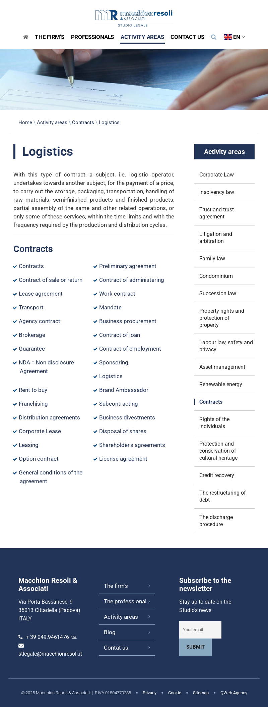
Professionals (92, 37)
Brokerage (32, 335)
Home (25, 122)
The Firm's (49, 37)
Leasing (29, 445)
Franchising (33, 403)
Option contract (39, 458)
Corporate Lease (40, 431)
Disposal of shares (122, 431)
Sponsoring (113, 362)
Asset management (222, 367)
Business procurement (127, 321)
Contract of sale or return (50, 279)
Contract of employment (130, 348)
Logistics (111, 376)
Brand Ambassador (123, 390)
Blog (110, 632)
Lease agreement (41, 293)
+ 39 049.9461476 (47, 637)
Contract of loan (119, 335)
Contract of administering (131, 279)
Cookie (174, 692)
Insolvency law (216, 192)
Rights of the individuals (214, 423)
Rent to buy (33, 390)
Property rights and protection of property (221, 318)
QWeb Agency (233, 692)
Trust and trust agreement (216, 213)
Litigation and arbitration (215, 237)
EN (234, 37)
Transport (31, 307)
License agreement (123, 458)
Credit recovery (216, 475)
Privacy (149, 692)
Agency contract (39, 321)
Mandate (110, 307)
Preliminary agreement (127, 266)
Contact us (187, 37)
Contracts (83, 122)
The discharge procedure (216, 520)
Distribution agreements (49, 417)
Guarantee (32, 348)
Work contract (117, 293)
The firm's (116, 586)
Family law (212, 258)
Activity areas (142, 37)
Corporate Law (216, 174)
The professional (125, 601)
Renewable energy (220, 384)
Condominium (216, 276)
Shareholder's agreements (132, 445)
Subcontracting (118, 403)
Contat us (116, 647)
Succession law (217, 293)
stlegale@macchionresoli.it (50, 654)
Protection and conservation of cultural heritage (218, 451)
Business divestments (127, 417)
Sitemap (201, 692)
